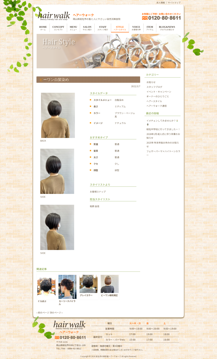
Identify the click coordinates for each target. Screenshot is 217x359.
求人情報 (160, 2)
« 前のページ (42, 312)
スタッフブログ (154, 86)
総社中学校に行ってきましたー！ (163, 129)
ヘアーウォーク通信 (156, 105)
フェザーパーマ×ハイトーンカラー (163, 153)
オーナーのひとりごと (157, 96)
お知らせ (151, 82)
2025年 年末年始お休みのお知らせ (162, 144)
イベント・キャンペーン (158, 91)
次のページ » (56, 312)
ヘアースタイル (154, 101)
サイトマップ (174, 2)
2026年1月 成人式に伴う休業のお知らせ (163, 135)
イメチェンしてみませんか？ (162, 122)
